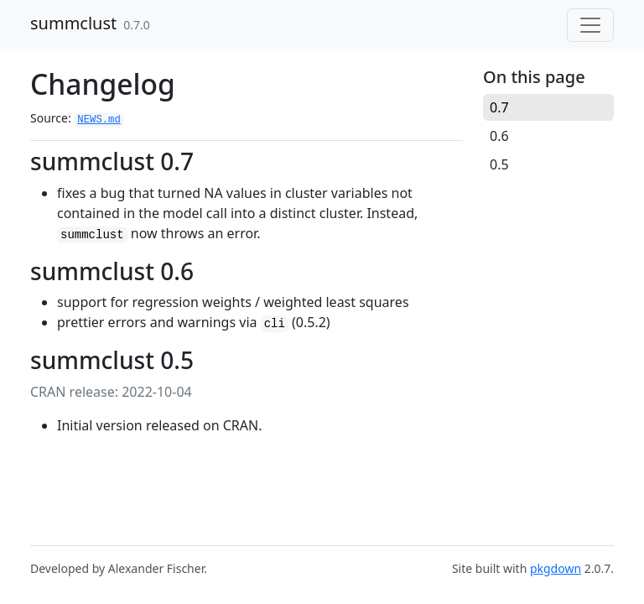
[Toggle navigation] (590, 25)
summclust (73, 23)
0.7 (499, 107)
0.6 (499, 136)
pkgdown (555, 568)
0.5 (499, 164)
